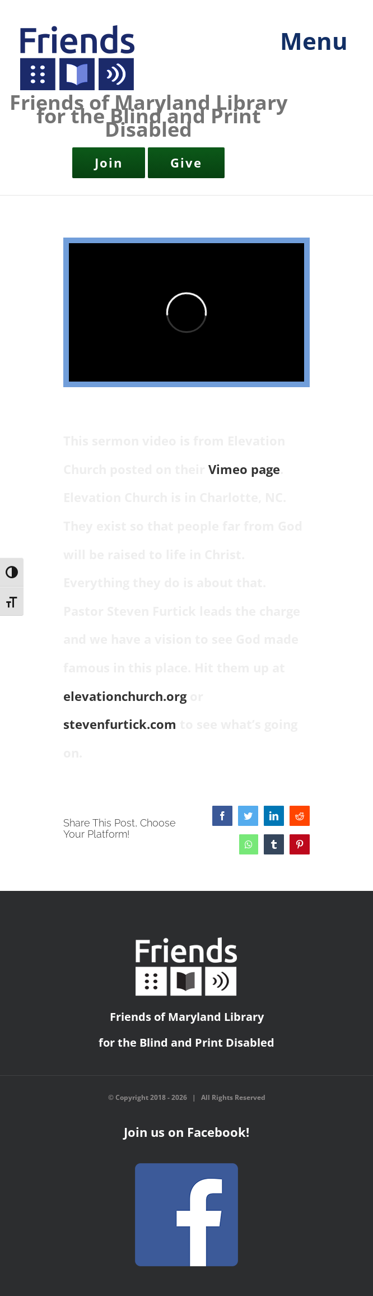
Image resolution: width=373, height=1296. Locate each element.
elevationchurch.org (124, 696)
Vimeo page (244, 469)
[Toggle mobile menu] (309, 48)
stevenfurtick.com (119, 724)
